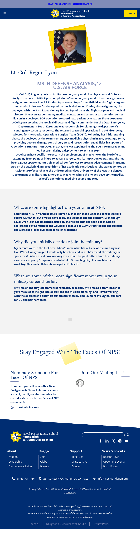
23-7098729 (70, 492)
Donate (131, 13)
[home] (70, 13)
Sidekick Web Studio (74, 524)
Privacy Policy (101, 524)
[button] (5, 13)
